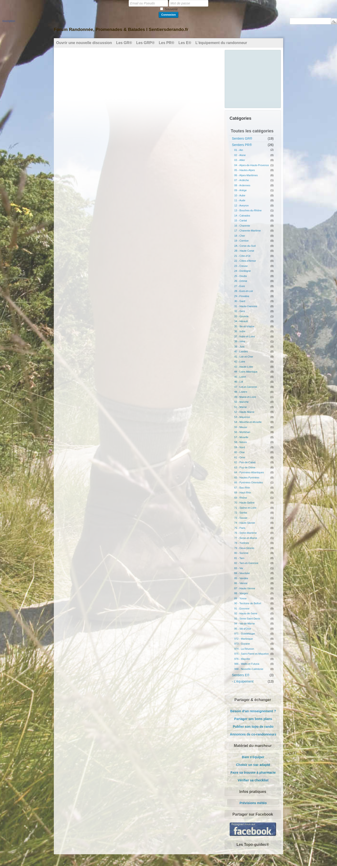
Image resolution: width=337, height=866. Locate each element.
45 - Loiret (240, 376)
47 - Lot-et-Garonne (245, 386)
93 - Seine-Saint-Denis (247, 618)
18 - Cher (239, 235)
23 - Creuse (241, 266)
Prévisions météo (253, 803)
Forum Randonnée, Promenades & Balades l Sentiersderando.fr (121, 29)
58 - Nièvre (240, 442)
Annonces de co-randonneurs (253, 734)
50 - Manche (241, 401)
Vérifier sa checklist (253, 780)
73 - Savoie (240, 517)
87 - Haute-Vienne (244, 588)
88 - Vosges (241, 593)
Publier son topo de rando (253, 726)
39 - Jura (239, 346)
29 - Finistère (241, 296)
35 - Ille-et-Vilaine (244, 326)
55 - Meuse (240, 427)
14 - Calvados (242, 215)
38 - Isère (239, 341)
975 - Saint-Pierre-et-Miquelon (251, 653)
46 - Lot (238, 381)
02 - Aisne (240, 155)
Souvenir (171, 9)
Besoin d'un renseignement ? (253, 711)
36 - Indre (239, 331)
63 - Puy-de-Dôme (244, 467)
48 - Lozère (240, 391)
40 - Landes (241, 351)
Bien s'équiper (253, 757)
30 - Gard (239, 301)
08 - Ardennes (242, 185)
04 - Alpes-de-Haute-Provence (251, 165)
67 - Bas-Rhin (242, 487)
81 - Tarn (239, 558)
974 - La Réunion (244, 648)
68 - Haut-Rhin (242, 492)
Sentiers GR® (242, 138)
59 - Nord (239, 447)
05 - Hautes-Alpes (244, 170)
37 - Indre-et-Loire (244, 336)
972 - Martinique (243, 638)
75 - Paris (239, 527)
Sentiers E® (240, 675)
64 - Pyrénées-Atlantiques (249, 472)
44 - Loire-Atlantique (245, 371)
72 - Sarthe (240, 512)
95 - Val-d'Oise (242, 628)
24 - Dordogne (242, 270)
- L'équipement (242, 681)
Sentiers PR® (242, 145)
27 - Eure (239, 286)
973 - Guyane (242, 643)
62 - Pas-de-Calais (245, 462)
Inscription (8, 21)
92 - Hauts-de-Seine (245, 613)
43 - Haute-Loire (243, 366)
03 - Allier (239, 160)
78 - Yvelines (241, 542)
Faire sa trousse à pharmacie (253, 772)
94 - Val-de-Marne (244, 623)
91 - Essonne (241, 608)
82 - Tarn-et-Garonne (246, 563)
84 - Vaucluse (242, 573)
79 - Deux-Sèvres (244, 548)
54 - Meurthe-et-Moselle (248, 422)
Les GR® (124, 43)
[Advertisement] (253, 78)
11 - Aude (239, 200)
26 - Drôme (240, 281)
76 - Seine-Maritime (245, 532)
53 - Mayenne (242, 417)
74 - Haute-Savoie (244, 522)
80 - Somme (241, 553)
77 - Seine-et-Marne (245, 538)
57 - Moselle (241, 437)
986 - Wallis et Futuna (246, 663)
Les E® (185, 43)
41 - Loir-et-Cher (243, 356)
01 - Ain (238, 150)
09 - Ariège (240, 190)
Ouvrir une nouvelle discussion (84, 43)
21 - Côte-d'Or (242, 255)
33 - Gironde (241, 316)
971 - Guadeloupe (244, 633)
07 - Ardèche (241, 180)
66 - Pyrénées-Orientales (248, 482)
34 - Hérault (241, 321)
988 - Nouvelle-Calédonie (248, 669)
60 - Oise (239, 452)
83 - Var (238, 568)
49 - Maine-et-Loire (245, 397)
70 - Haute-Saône (244, 502)
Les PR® (166, 43)
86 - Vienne (240, 583)
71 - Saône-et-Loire (245, 507)
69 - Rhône (240, 497)
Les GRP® (145, 43)
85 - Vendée (241, 578)
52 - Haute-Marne (244, 412)
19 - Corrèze (241, 240)
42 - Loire (239, 361)
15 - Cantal (240, 220)
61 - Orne (239, 457)
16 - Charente (242, 225)
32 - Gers (239, 311)
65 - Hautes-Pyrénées (246, 477)
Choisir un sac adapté (253, 765)
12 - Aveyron (241, 205)
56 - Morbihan (242, 432)
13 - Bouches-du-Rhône (248, 210)
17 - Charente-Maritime (247, 230)
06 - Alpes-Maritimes (246, 175)
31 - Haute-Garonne (245, 306)
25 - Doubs (240, 276)
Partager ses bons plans (253, 719)
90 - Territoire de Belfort (247, 603)
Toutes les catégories (252, 131)
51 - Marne (240, 407)
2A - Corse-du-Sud (245, 245)
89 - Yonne (240, 598)
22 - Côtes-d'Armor (245, 260)
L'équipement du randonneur (221, 43)
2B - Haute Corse (244, 250)
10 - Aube (239, 195)
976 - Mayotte (242, 658)
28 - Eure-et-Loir (243, 291)
